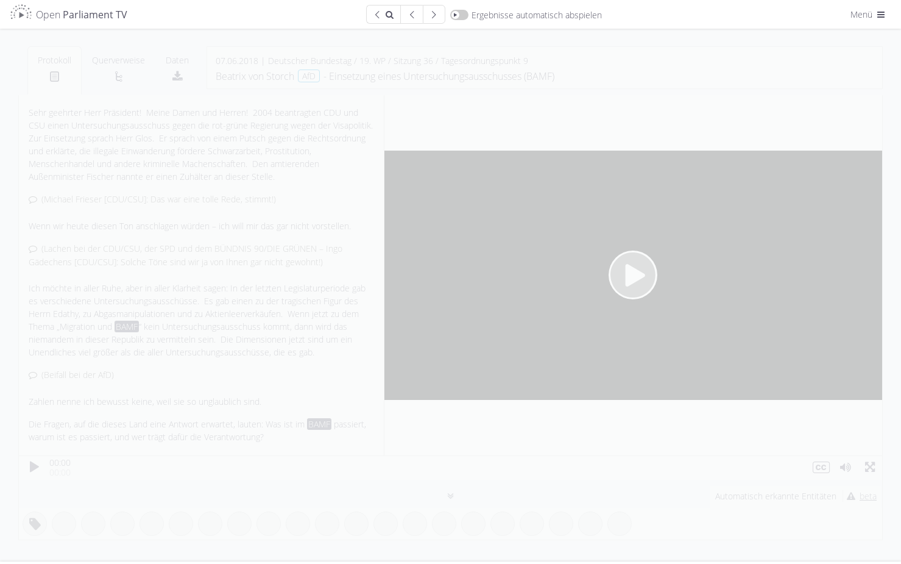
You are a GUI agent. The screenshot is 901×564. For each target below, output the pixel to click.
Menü (868, 14)
